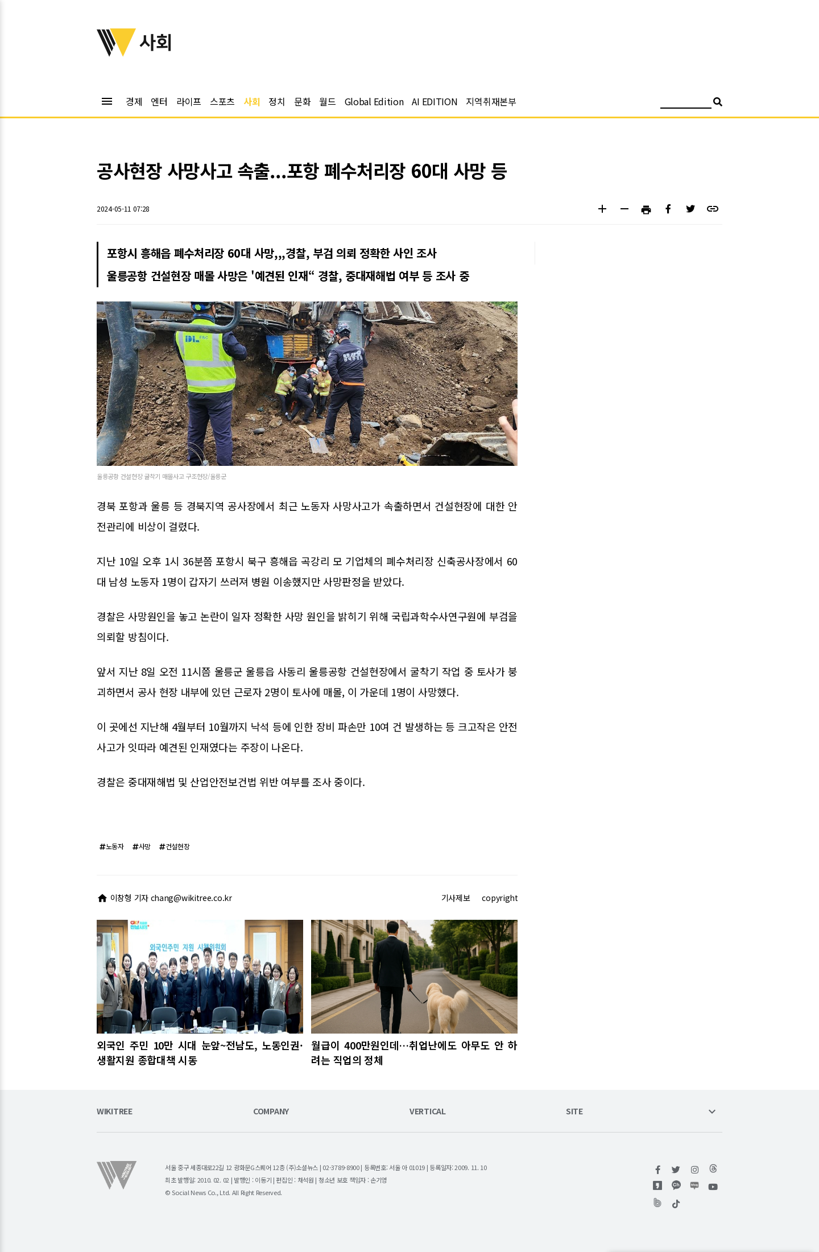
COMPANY (271, 1112)
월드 (327, 101)
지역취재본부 (491, 101)
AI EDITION (434, 101)
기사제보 (455, 897)
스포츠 (222, 101)
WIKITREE (115, 1112)
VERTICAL (428, 1112)
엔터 (159, 101)
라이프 (188, 101)
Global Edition (374, 101)
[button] (602, 210)
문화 (302, 101)
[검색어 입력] (686, 103)
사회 (251, 101)
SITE (574, 1112)
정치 (276, 101)
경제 (134, 101)
